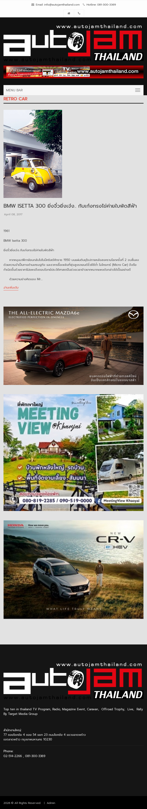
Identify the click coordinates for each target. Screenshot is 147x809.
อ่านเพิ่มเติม (10, 287)
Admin (51, 803)
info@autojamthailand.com (62, 5)
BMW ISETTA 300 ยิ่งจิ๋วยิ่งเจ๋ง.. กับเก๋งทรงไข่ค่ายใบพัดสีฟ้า (70, 206)
